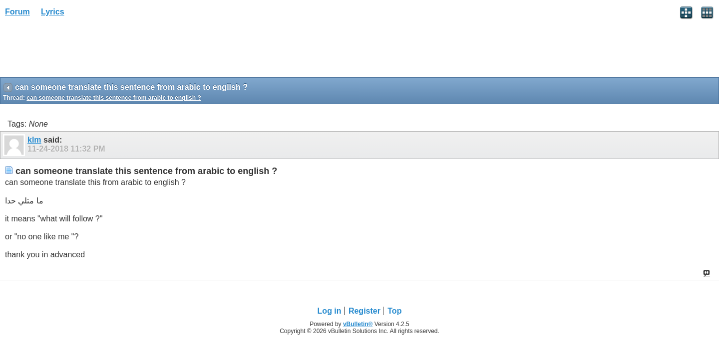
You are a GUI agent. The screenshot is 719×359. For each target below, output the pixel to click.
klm (34, 140)
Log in (330, 311)
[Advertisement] (80, 50)
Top (394, 311)
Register (364, 311)
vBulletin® (358, 324)
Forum (17, 11)
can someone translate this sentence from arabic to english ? (113, 97)
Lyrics (52, 11)
